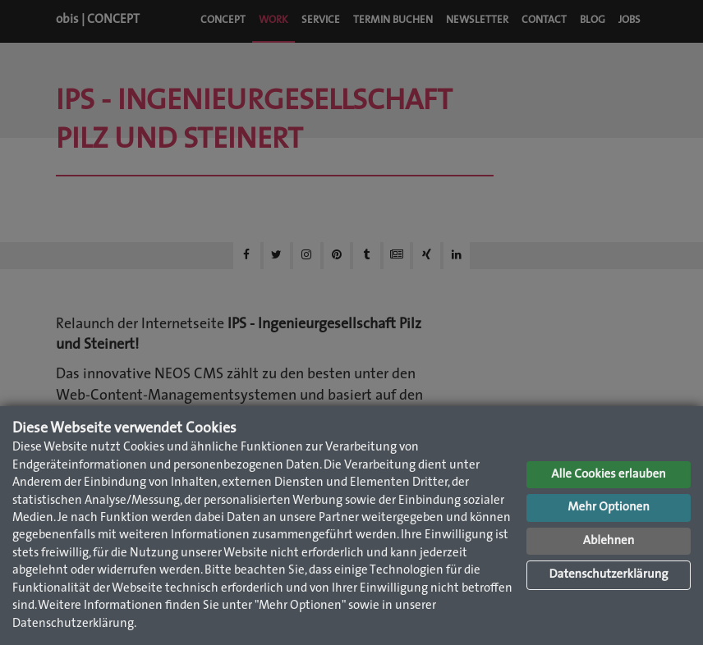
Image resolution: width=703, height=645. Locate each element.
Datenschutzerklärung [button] (608, 575)
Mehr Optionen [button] (608, 507)
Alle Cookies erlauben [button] (608, 475)
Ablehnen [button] (609, 541)
